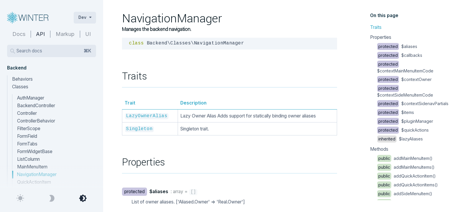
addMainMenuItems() (406, 167)
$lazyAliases (400, 138)
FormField (27, 136)
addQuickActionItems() (407, 184)
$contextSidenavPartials (412, 103)
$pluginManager (405, 121)
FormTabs (27, 144)
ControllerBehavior (36, 121)
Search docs (53, 51)
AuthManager (30, 98)
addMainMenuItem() (405, 158)
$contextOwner (404, 79)
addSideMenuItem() (404, 193)
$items (395, 112)
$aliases (397, 46)
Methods (379, 149)
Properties (380, 37)
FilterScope (28, 128)
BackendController (36, 105)
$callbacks (399, 55)
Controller (27, 113)
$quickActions (403, 129)
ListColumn (28, 159)
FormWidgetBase (34, 151)
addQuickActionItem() (406, 175)
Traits (376, 27)
